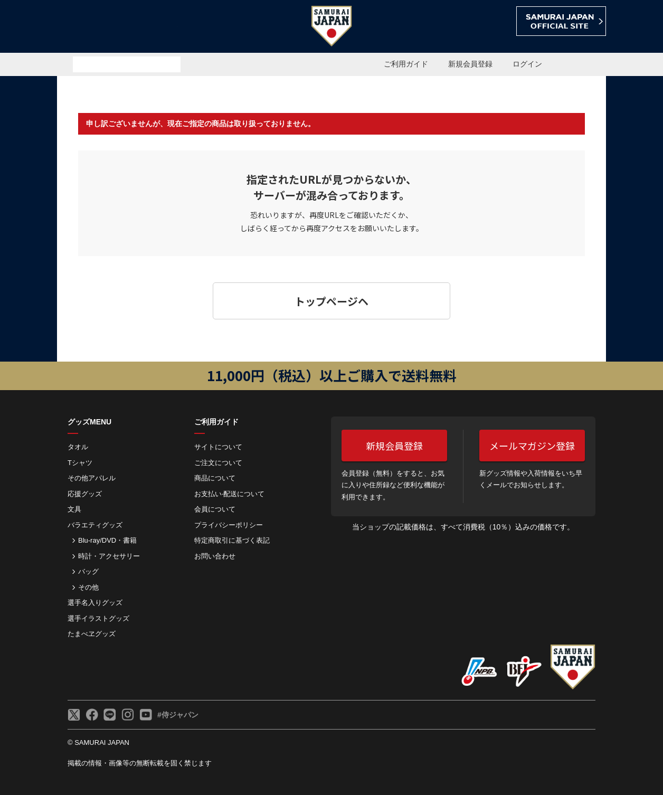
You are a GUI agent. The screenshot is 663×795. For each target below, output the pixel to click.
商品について (214, 478)
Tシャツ (80, 463)
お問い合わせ (214, 556)
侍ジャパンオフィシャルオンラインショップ (117, 27)
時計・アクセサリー (109, 556)
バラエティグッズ (95, 525)
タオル (78, 447)
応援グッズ (85, 494)
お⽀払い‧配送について (229, 494)
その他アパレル (92, 478)
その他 (88, 587)
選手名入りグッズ (95, 603)
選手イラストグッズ (98, 618)
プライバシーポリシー (228, 525)
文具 (74, 509)
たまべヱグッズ (92, 634)
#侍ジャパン (177, 715)
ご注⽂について (218, 463)
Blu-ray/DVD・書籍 (107, 540)
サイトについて (218, 447)
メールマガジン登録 (532, 445)
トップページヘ (331, 301)
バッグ (88, 571)
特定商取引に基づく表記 (232, 540)
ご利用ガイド (406, 64)
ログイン (527, 64)
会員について (214, 509)
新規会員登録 (470, 64)
